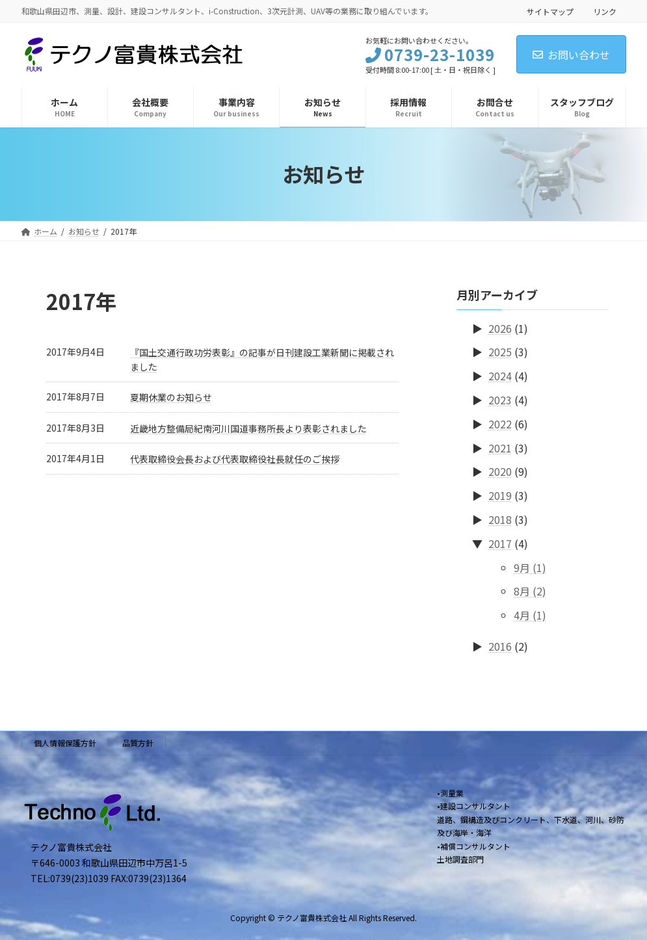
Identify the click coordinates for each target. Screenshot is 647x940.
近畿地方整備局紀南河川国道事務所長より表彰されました (248, 428)
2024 (500, 376)
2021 (500, 447)
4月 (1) (530, 615)
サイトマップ (550, 11)
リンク (604, 11)
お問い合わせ (571, 54)
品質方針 (137, 742)
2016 (500, 646)
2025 (500, 351)
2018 (500, 519)
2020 (500, 471)
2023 (500, 400)
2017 (500, 543)
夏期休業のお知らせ (171, 397)
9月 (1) (530, 567)
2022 (500, 423)
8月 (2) (530, 591)
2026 (500, 327)
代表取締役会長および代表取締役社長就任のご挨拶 (234, 458)
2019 (500, 495)
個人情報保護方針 (65, 742)
